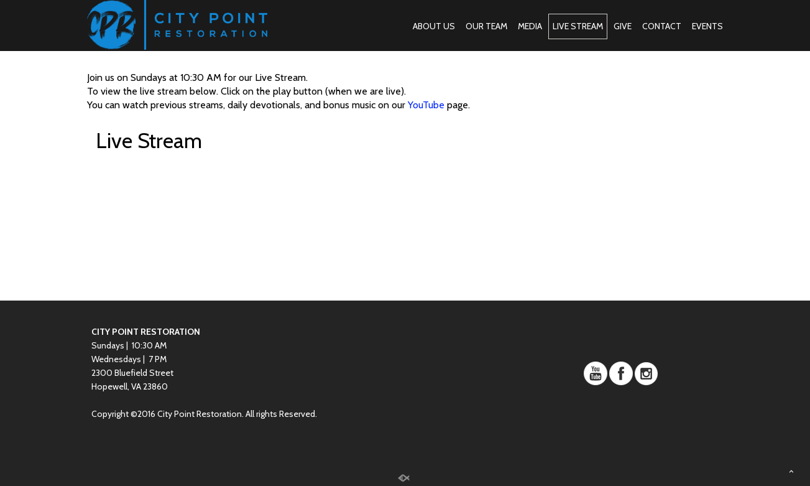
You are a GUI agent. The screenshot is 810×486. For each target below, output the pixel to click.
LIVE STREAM (578, 26)
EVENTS (707, 26)
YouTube (426, 105)
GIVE (623, 26)
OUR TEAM (486, 26)
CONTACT (661, 26)
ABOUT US (434, 26)
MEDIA (530, 26)
